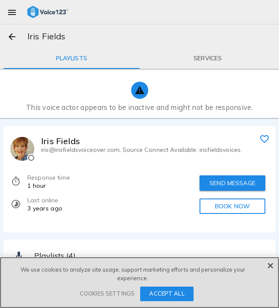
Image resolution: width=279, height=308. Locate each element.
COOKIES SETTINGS (107, 293)
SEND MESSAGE (232, 183)
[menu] (12, 12)
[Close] (270, 265)
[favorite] (264, 138)
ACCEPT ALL (166, 293)
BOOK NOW (232, 206)
